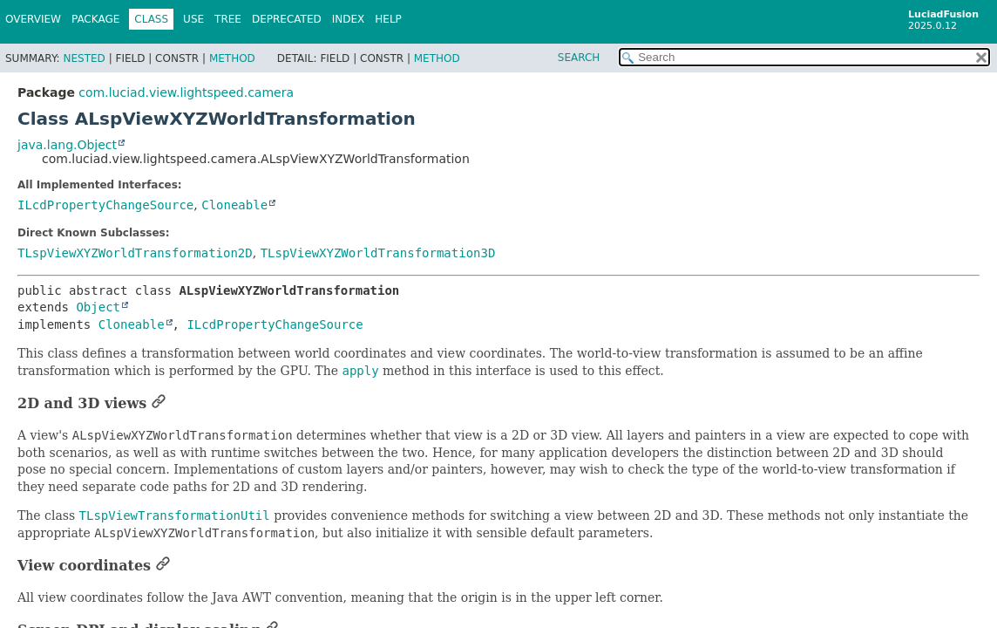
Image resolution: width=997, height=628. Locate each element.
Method (232, 58)
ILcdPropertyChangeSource (105, 205)
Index (348, 19)
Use (193, 19)
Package (95, 19)
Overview (33, 19)
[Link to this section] (159, 403)
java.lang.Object (67, 145)
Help (388, 19)
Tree (227, 19)
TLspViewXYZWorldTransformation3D (378, 253)
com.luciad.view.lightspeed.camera (186, 92)
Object (98, 307)
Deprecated (287, 19)
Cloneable (234, 205)
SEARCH (579, 57)
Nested (84, 58)
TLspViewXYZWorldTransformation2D (135, 253)
